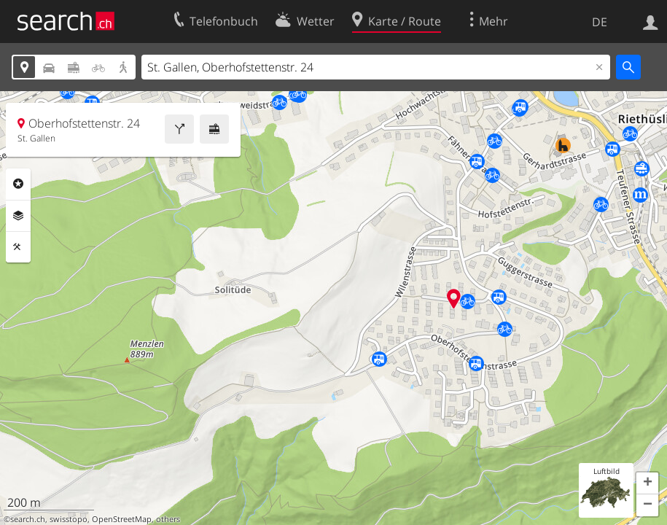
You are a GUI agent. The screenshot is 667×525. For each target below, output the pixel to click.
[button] (647, 483)
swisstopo (68, 519)
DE (599, 22)
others (168, 519)
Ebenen (18, 216)
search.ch (27, 519)
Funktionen (18, 247)
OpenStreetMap (122, 519)
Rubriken (18, 183)
